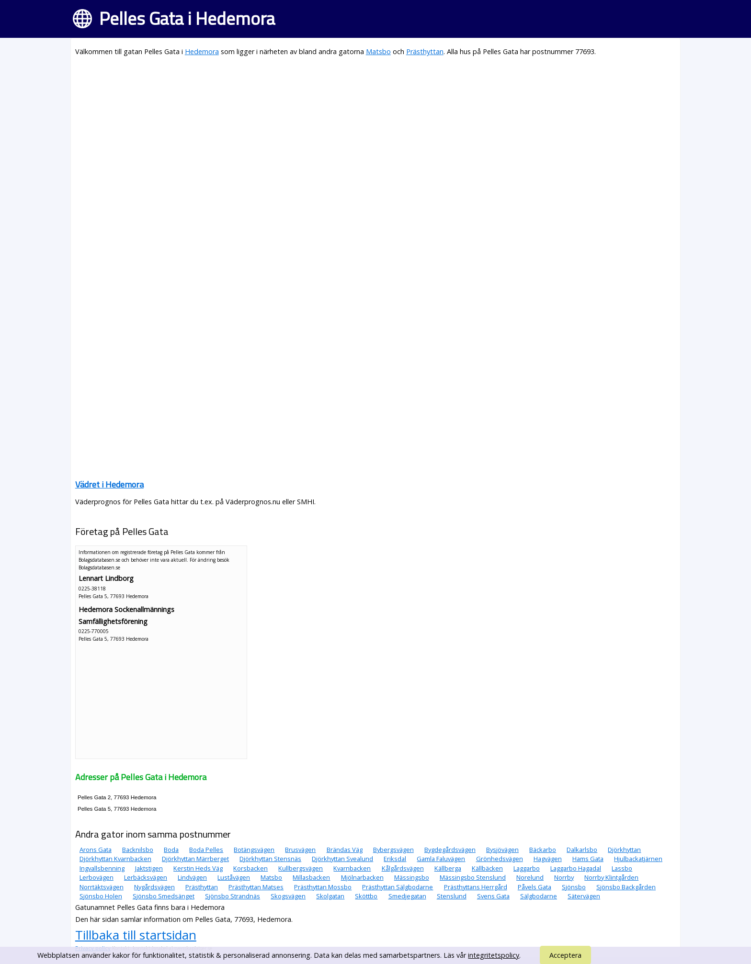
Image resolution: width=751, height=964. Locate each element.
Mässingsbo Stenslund (473, 877)
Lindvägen (192, 877)
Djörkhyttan (624, 849)
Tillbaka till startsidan (135, 934)
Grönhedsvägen (499, 858)
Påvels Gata (534, 887)
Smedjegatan (407, 896)
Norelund (530, 877)
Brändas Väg (345, 849)
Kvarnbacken (352, 868)
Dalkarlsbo (582, 849)
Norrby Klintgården (611, 877)
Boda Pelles (206, 849)
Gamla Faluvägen (441, 858)
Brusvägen (300, 849)
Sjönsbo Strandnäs (232, 896)
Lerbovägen (97, 877)
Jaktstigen (149, 868)
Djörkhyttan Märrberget (195, 858)
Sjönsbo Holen (101, 896)
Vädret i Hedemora (109, 484)
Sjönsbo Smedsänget (163, 896)
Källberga (447, 868)
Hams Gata (587, 858)
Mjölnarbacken (362, 877)
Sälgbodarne (538, 896)
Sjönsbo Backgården (626, 887)
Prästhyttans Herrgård (475, 887)
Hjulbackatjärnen (638, 858)
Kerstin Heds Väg (198, 868)
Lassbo (622, 868)
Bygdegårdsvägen (450, 849)
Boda (171, 849)
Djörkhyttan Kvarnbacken (115, 858)
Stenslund (452, 896)
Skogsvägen (288, 896)
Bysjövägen (502, 849)
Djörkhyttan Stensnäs (270, 858)
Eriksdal (395, 858)
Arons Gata (96, 849)
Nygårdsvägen (154, 887)
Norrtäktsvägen (102, 887)
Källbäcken (487, 868)
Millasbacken (311, 877)
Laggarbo (526, 868)
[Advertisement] (362, 132)
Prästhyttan (425, 51)
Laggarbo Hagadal (575, 868)
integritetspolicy (493, 955)
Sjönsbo (574, 887)
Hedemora (202, 51)
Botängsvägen (254, 849)
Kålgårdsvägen (403, 868)
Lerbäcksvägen (145, 877)
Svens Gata (493, 896)
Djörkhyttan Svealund (342, 858)
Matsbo (378, 51)
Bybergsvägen (393, 849)
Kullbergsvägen (300, 868)
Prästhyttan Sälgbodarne (397, 887)
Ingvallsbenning (102, 868)
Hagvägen (548, 858)
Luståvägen (233, 877)
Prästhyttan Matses (256, 887)
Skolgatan (330, 896)
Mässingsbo (411, 877)
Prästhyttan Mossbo (323, 887)
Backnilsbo (137, 849)
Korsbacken (250, 868)
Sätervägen (584, 896)
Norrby (564, 877)
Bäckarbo (542, 849)
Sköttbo (366, 896)
